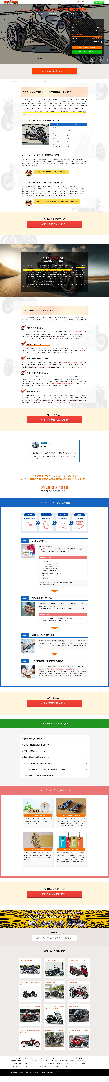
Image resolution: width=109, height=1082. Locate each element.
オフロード (67, 1069)
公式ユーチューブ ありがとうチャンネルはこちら (54, 944)
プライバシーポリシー (52, 1078)
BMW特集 (54, 1066)
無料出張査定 (37, 1078)
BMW (60, 1064)
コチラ (45, 586)
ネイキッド (59, 1069)
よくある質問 (65, 1072)
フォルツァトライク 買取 (26, 966)
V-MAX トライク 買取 (50, 988)
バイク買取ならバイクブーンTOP (17, 1078)
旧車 (26, 1069)
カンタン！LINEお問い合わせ (84, 52)
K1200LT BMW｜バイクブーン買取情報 (77, 1012)
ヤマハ (40, 1064)
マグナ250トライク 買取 (50, 966)
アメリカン (32, 1069)
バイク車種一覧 (23, 81)
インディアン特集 (82, 1066)
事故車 (83, 1069)
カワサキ (33, 1064)
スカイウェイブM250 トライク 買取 (77, 966)
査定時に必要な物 (55, 1072)
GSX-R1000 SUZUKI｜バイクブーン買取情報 (30, 1012)
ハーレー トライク (44, 1066)
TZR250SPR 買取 (73, 988)
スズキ (30, 81)
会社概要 (43, 1078)
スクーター (76, 1069)
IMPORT (80, 1064)
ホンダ (26, 1064)
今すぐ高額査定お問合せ (54, 224)
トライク (41, 1069)
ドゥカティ (67, 1064)
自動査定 (53, 622)
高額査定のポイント (43, 1072)
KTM (74, 1064)
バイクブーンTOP (13, 81)
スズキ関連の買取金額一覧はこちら (50, 71)
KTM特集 (72, 1066)
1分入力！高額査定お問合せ (84, 47)
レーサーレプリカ (50, 1069)
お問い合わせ (29, 1078)
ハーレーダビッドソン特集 (31, 1066)
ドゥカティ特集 (63, 1066)
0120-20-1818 (82, 2)
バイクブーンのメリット (30, 1072)
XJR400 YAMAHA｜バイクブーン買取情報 (54, 1036)
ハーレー (53, 1064)
